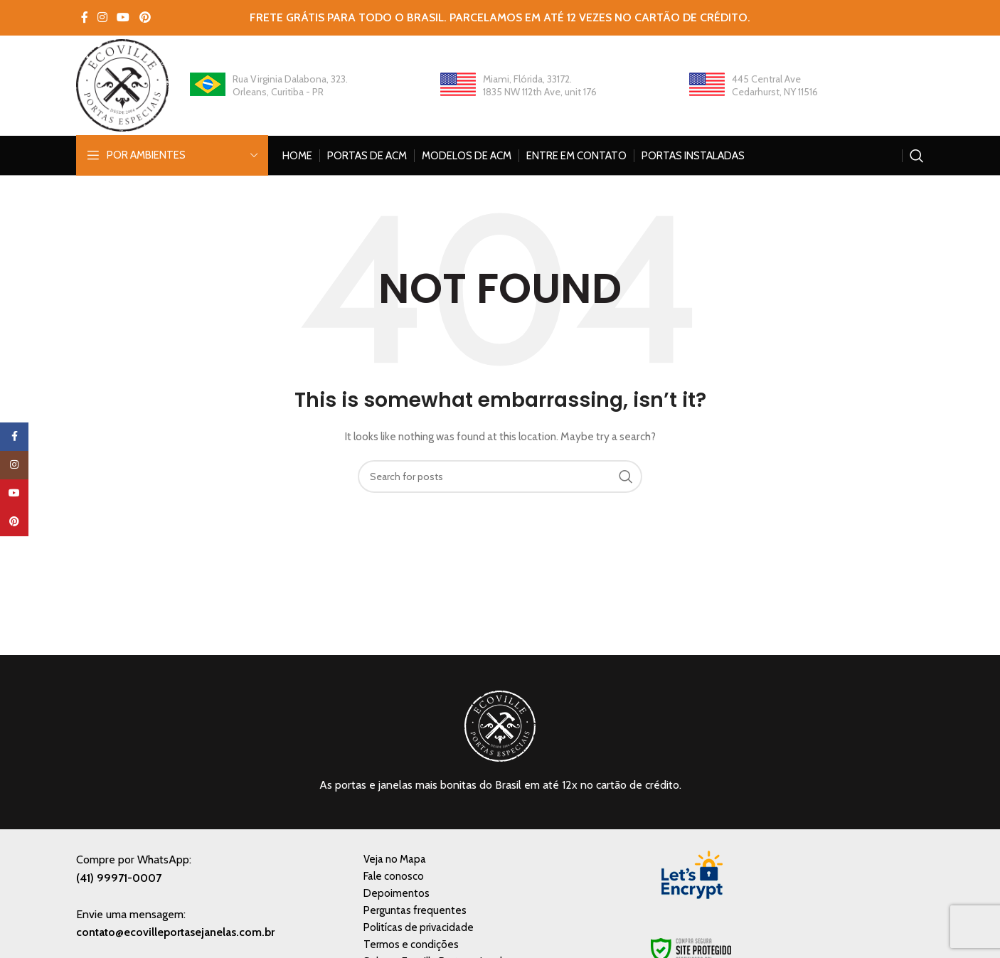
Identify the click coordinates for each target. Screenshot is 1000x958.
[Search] (917, 156)
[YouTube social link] (123, 17)
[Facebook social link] (84, 17)
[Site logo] (122, 84)
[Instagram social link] (102, 17)
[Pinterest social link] (144, 17)
